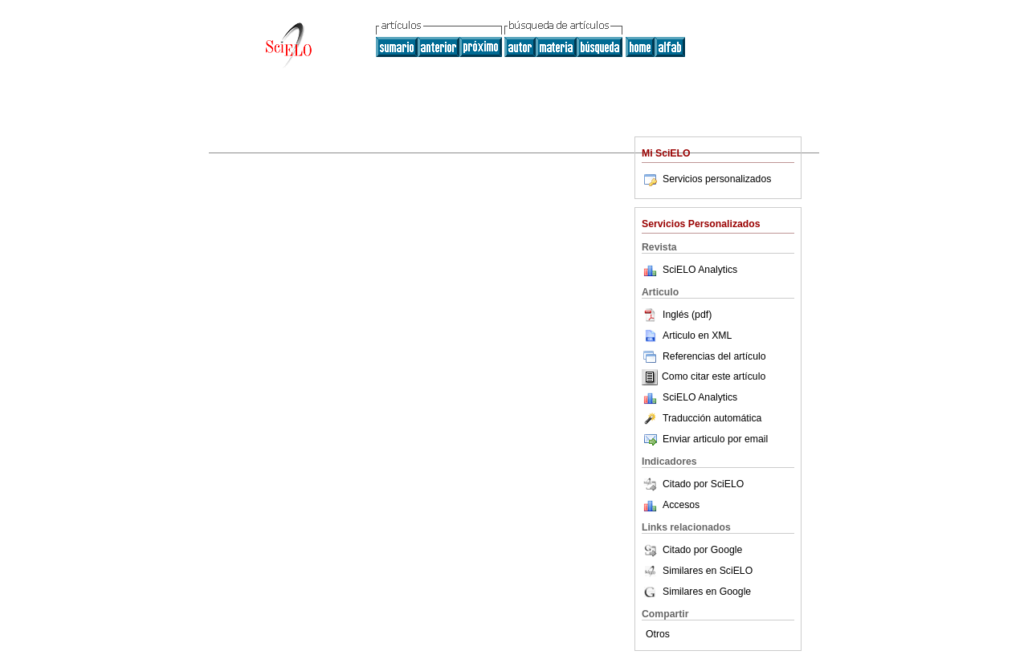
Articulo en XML (687, 335)
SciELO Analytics (700, 269)
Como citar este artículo (713, 377)
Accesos (681, 505)
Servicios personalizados (706, 179)
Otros (658, 634)
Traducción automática (701, 418)
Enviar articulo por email (705, 439)
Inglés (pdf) (677, 314)
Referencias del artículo (704, 356)
